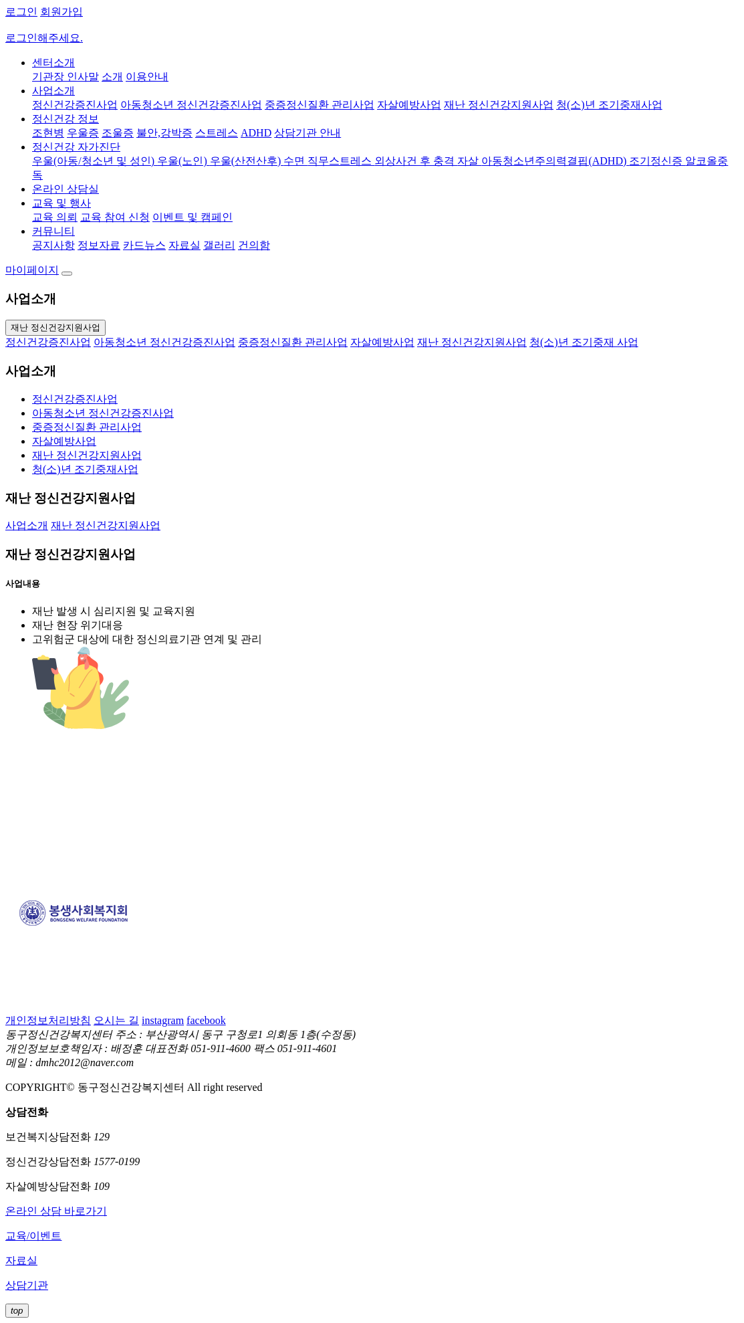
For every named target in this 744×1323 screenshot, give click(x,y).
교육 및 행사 (61, 203)
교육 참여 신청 (115, 217)
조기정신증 (657, 161)
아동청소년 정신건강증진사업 (191, 104)
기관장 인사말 (65, 76)
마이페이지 (32, 270)
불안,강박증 (164, 132)
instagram (163, 1020)
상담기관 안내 (307, 132)
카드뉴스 (144, 245)
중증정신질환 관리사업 (319, 104)
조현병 (48, 132)
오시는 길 (116, 1020)
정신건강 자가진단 (76, 146)
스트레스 (216, 132)
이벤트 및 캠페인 (192, 217)
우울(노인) (183, 161)
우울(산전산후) (247, 161)
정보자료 (99, 245)
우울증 (83, 132)
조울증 (118, 132)
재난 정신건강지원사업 (498, 104)
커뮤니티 (53, 231)
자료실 (184, 245)
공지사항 (53, 245)
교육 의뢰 (55, 217)
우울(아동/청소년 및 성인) (94, 161)
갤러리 (219, 245)
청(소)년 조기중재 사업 (583, 342)
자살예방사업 (409, 104)
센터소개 (53, 62)
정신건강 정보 (65, 118)
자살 (469, 161)
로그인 (21, 11)
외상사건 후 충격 (415, 161)
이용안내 (147, 76)
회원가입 (61, 11)
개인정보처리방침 (48, 1020)
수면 (295, 161)
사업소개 (53, 90)
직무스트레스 (340, 161)
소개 (112, 76)
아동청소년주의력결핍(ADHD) (555, 161)
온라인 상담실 (65, 189)
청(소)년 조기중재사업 (609, 104)
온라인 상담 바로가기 (56, 1211)
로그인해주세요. (44, 37)
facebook (206, 1020)
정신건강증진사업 (75, 104)
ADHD (256, 132)
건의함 (254, 245)
